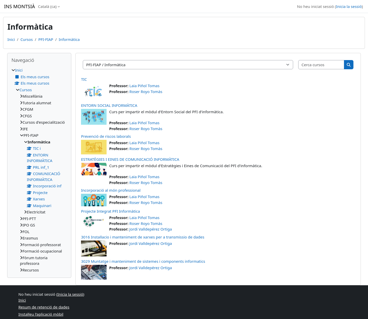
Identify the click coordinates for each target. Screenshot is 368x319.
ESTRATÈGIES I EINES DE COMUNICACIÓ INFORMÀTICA (130, 159)
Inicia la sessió (349, 6)
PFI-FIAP (45, 39)
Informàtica (69, 39)
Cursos (26, 39)
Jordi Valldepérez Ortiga (150, 229)
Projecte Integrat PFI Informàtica (110, 211)
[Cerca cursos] (321, 65)
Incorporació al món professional (111, 190)
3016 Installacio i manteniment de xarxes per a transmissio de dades (142, 237)
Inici (11, 39)
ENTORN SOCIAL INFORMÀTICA (109, 105)
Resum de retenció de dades (43, 307)
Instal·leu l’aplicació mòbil (40, 314)
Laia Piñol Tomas (144, 85)
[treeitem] (39, 170)
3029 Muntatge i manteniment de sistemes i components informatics (143, 261)
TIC (84, 79)
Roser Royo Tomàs (145, 91)
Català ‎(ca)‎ (47, 6)
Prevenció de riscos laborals (106, 136)
